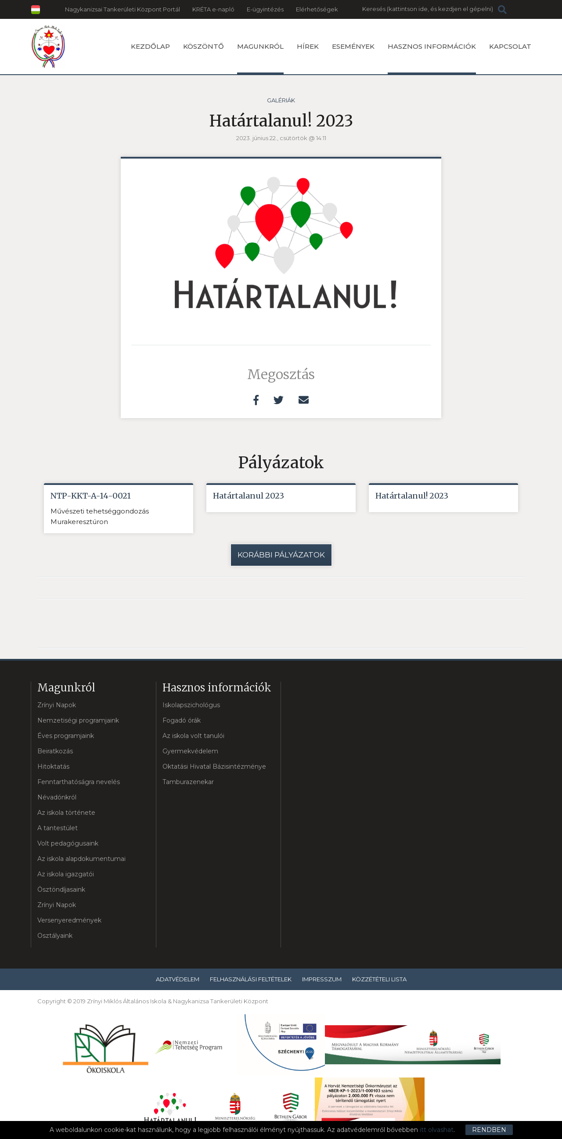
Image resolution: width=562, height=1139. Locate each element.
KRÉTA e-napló (213, 9)
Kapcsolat (510, 46)
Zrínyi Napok (56, 705)
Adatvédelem (177, 979)
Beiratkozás (55, 751)
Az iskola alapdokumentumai (81, 859)
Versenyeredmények (69, 920)
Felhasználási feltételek (251, 979)
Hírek (308, 46)
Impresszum (322, 979)
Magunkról (260, 58)
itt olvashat (437, 1130)
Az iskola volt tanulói (193, 736)
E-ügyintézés (265, 9)
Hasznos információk (432, 58)
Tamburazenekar (188, 782)
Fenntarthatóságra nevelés (78, 782)
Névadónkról (56, 797)
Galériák (281, 100)
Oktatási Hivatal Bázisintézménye (214, 766)
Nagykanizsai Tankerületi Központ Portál (122, 9)
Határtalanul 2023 (248, 496)
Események (353, 46)
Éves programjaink (65, 736)
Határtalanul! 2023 (411, 496)
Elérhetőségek (317, 9)
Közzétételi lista (379, 979)
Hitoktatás (53, 766)
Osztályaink (54, 936)
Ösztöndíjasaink (61, 889)
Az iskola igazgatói (65, 874)
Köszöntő (203, 46)
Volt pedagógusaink (67, 843)
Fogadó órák (181, 720)
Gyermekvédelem (190, 751)
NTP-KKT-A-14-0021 (90, 496)
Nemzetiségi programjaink (78, 720)
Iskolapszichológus (191, 705)
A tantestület (57, 828)
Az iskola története (66, 813)
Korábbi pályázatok (281, 554)
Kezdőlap (150, 46)
